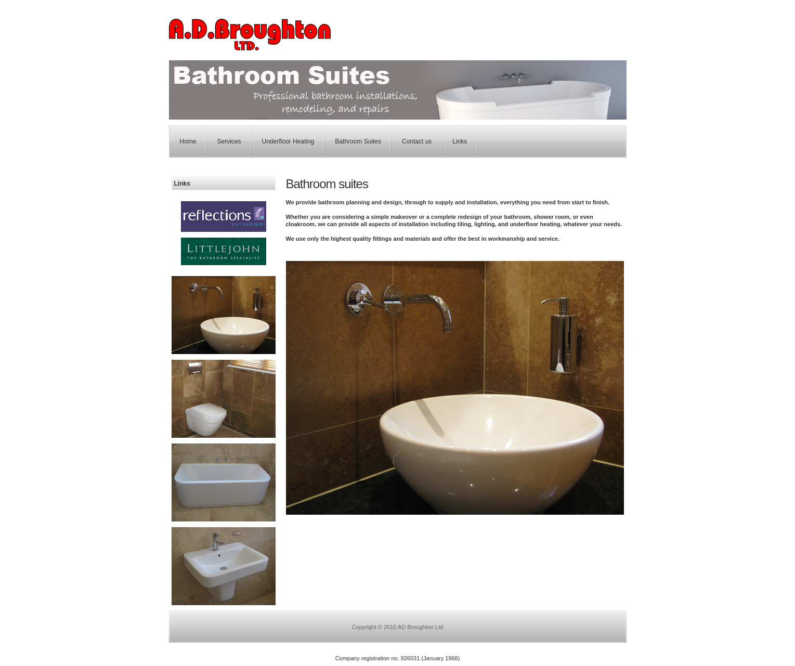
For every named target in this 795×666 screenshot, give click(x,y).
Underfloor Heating (288, 141)
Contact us (417, 141)
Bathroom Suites (358, 141)
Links (459, 141)
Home (188, 141)
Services (229, 141)
